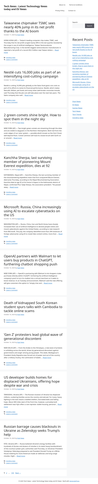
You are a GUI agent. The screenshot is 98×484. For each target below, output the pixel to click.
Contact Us (72, 10)
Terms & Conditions (75, 5)
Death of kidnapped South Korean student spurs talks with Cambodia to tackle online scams (33, 307)
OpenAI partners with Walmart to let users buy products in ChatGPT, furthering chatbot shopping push (32, 260)
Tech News (76, 111)
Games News (77, 108)
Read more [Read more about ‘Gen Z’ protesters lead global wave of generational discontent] (47, 357)
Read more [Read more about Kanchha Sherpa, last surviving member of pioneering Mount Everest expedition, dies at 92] (14, 187)
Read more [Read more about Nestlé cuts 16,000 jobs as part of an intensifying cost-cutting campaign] (29, 95)
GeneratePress (74, 481)
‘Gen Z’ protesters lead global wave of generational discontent (33, 336)
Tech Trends (77, 114)
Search (75, 22)
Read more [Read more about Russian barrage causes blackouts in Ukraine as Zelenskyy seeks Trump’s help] (21, 456)
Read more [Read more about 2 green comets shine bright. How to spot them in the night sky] (18, 138)
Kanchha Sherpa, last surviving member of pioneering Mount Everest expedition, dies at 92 (28, 161)
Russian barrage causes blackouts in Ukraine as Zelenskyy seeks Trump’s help (32, 430)
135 (12, 473)
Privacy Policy (59, 10)
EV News (75, 105)
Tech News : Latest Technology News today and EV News (25, 8)
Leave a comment (12, 59)
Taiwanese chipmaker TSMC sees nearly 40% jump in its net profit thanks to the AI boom (29, 27)
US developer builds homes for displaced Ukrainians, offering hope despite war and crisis (32, 381)
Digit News (76, 101)
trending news (10, 57)
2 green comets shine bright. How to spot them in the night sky (32, 117)
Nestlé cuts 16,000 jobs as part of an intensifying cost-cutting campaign (32, 74)
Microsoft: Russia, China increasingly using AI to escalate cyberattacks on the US (32, 211)
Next (18, 473)
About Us (62, 5)
